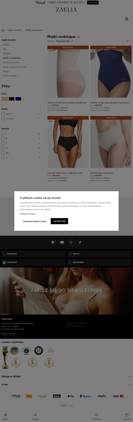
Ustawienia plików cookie (34, 221)
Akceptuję (59, 221)
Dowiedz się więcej (27, 214)
